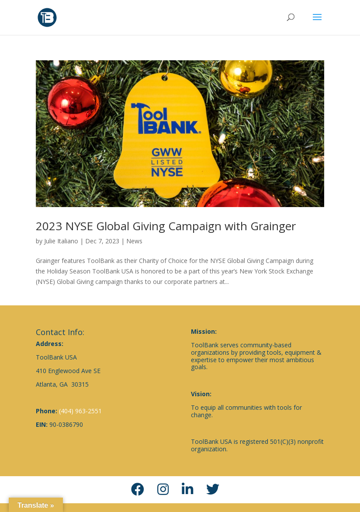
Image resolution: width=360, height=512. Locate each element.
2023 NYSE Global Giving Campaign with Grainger (166, 226)
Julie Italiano (61, 241)
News (134, 241)
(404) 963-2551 (80, 411)
